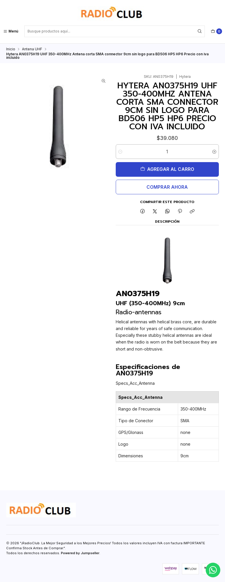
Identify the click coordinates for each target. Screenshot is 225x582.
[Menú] (10, 31)
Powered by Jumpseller (80, 553)
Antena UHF (32, 49)
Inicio (10, 49)
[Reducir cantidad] (120, 152)
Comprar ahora (167, 187)
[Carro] (216, 31)
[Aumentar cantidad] (214, 152)
